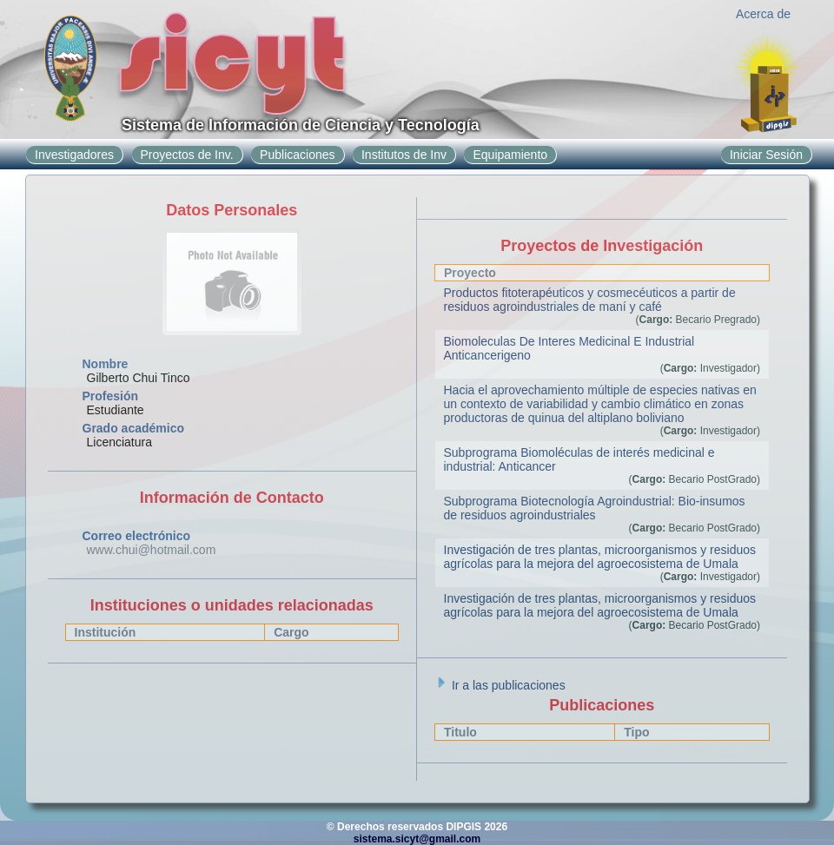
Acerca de (763, 14)
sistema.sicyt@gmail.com (417, 839)
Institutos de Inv (404, 155)
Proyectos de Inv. (187, 155)
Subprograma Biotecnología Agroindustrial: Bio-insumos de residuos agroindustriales (594, 508)
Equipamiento (510, 155)
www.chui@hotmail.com (151, 550)
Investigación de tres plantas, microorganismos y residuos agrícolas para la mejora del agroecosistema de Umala (600, 557)
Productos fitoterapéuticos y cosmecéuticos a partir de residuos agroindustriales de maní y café (590, 300)
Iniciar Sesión (766, 155)
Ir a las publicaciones (500, 685)
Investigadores (74, 155)
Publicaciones (297, 155)
